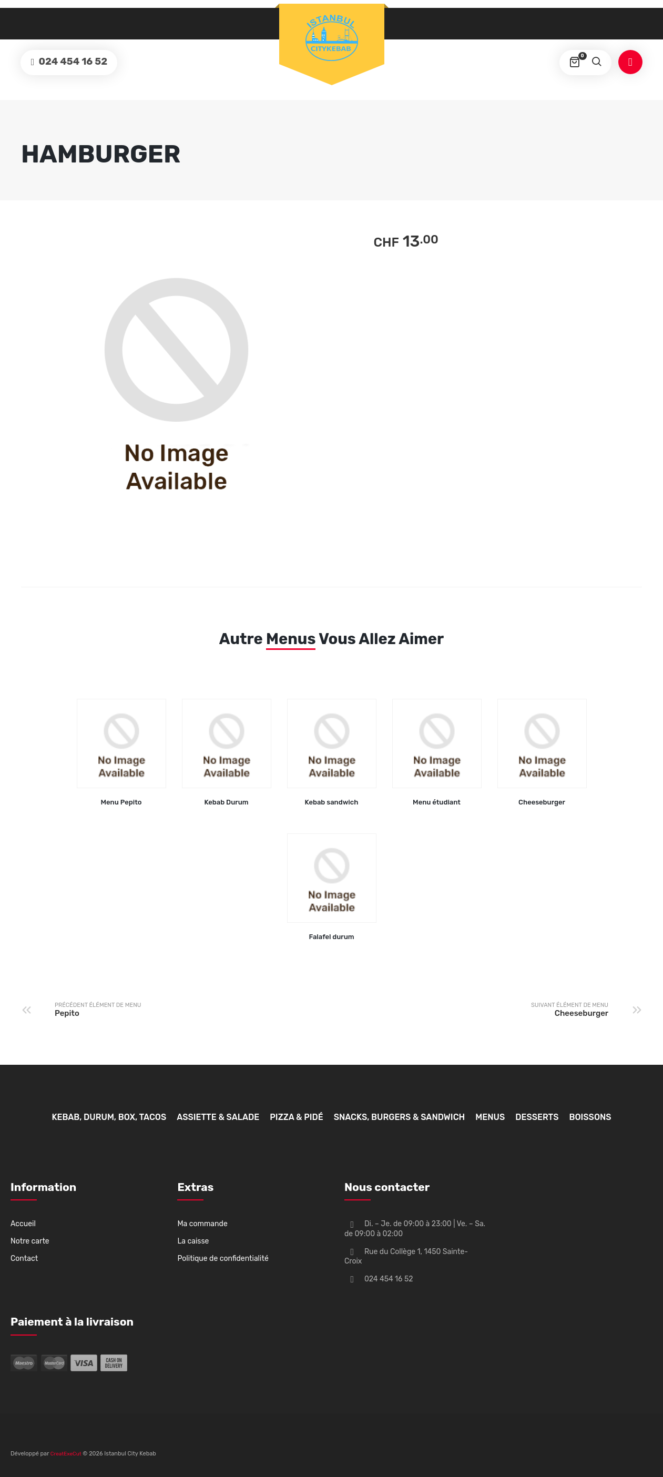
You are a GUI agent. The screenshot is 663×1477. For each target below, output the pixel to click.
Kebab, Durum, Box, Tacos (109, 1117)
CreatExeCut (65, 1454)
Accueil (23, 1223)
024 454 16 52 (73, 62)
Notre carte (30, 1241)
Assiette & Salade (218, 1117)
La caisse (193, 1241)
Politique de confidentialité (222, 1258)
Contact (24, 1258)
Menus (290, 639)
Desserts (536, 1117)
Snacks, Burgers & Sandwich (399, 1117)
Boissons (590, 1117)
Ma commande (202, 1223)
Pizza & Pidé (296, 1117)
